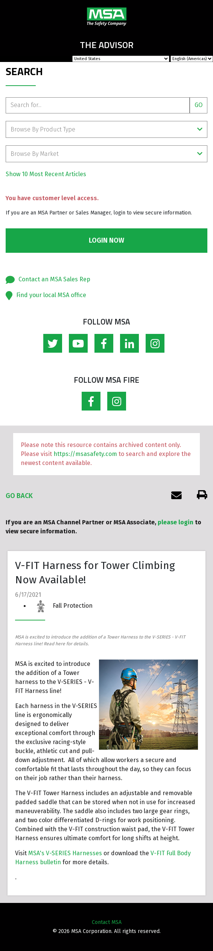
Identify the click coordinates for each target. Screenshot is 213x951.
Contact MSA (107, 922)
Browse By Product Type (106, 129)
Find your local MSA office (51, 295)
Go (198, 105)
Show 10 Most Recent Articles (46, 174)
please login (175, 522)
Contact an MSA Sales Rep (54, 279)
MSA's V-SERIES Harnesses (65, 853)
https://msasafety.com (85, 453)
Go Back (19, 496)
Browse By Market (106, 154)
